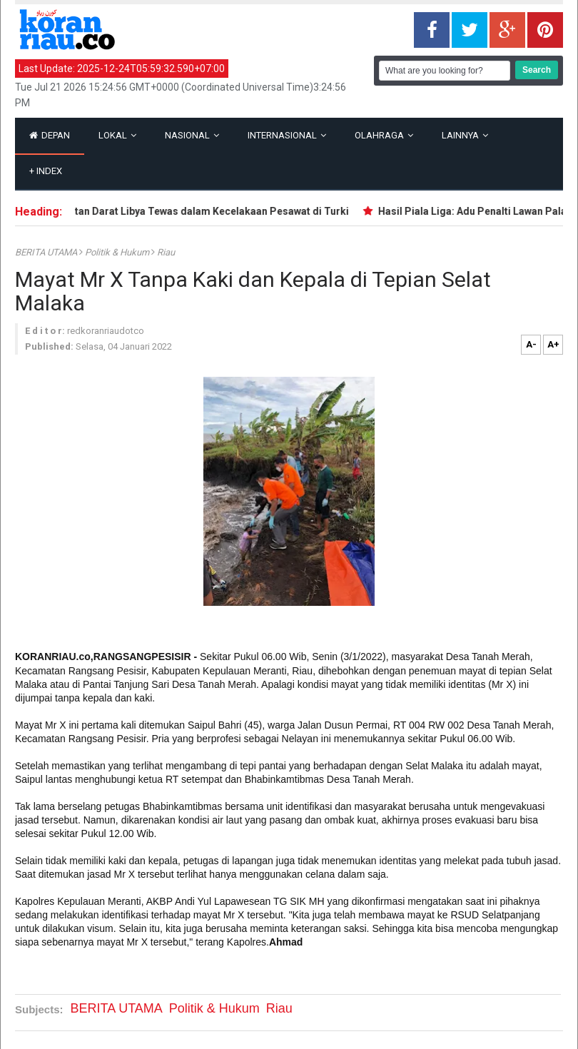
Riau (166, 252)
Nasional (192, 135)
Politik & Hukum (118, 252)
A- (531, 344)
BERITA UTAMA (47, 252)
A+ (553, 344)
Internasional (287, 135)
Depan (49, 135)
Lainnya (465, 135)
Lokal (117, 135)
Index (45, 171)
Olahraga (384, 135)
